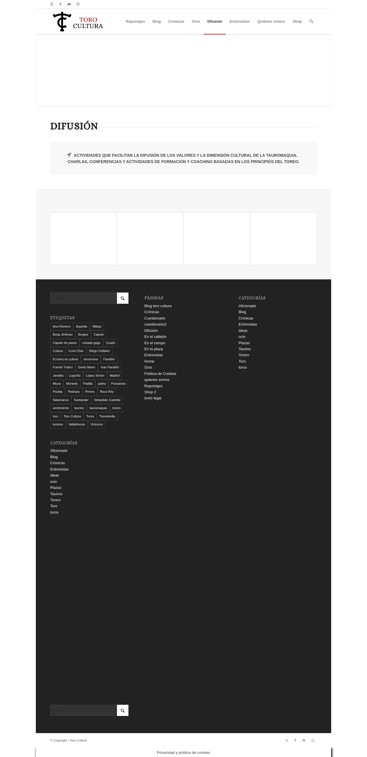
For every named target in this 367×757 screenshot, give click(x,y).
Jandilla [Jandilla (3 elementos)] (58, 375)
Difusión (151, 330)
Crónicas (57, 463)
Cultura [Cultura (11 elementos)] (58, 351)
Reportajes (154, 386)
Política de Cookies (160, 373)
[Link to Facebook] (60, 4)
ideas (54, 475)
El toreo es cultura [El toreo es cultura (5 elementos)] (65, 359)
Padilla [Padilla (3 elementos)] (88, 383)
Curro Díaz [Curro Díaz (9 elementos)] (75, 351)
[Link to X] (52, 4)
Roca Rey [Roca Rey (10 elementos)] (107, 391)
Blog (54, 457)
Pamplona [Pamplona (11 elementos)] (118, 383)
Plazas (55, 487)
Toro (53, 506)
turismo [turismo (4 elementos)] (58, 424)
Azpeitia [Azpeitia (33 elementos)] (81, 326)
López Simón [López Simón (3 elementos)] (95, 375)
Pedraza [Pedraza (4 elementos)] (74, 391)
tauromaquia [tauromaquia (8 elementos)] (98, 408)
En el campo (155, 343)
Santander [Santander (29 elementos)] (81, 400)
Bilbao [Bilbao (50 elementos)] (97, 326)
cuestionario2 (156, 324)
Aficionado (59, 450)
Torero (55, 500)
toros (54, 512)
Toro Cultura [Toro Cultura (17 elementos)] (72, 416)
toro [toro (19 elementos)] (55, 416)
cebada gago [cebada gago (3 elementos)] (91, 342)
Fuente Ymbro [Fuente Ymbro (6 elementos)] (63, 367)
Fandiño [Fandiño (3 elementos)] (109, 359)
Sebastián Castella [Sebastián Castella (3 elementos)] (107, 400)
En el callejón (156, 336)
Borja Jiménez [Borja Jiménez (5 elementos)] (63, 334)
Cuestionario (155, 318)
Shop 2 (150, 392)
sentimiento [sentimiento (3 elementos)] (61, 408)
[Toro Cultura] (78, 21)
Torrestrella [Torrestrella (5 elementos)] (107, 416)
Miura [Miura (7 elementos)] (57, 383)
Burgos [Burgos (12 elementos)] (83, 334)
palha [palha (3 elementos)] (102, 383)
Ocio (148, 367)
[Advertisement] (89, 610)
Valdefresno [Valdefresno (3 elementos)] (77, 424)
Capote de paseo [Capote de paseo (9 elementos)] (65, 342)
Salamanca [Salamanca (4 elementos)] (61, 400)
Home (150, 361)
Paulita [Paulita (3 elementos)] (58, 391)
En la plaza (154, 349)
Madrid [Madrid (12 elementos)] (115, 375)
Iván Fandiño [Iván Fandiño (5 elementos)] (110, 367)
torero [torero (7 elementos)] (116, 408)
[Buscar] (311, 21)
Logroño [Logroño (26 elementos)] (74, 375)
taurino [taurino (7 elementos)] (79, 408)
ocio (53, 481)
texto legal (153, 398)
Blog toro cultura (158, 306)
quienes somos (157, 379)
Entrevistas (59, 469)
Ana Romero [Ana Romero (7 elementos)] (62, 326)
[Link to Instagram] (77, 4)
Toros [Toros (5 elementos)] (90, 416)
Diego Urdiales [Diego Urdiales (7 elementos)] (99, 351)
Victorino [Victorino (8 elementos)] (97, 424)
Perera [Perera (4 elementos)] (90, 391)
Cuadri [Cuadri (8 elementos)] (110, 342)
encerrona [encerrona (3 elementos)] (91, 359)
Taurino (56, 494)
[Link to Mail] (69, 4)
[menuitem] (135, 21)
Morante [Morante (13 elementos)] (72, 383)
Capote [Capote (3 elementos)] (99, 334)
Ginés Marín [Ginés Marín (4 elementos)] (86, 367)
